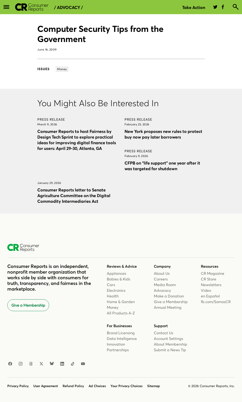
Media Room (165, 284)
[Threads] (31, 364)
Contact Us (163, 332)
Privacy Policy (18, 386)
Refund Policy (73, 386)
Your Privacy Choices (127, 386)
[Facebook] (10, 364)
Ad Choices (97, 386)
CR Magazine (212, 273)
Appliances (116, 273)
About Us (162, 273)
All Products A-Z (121, 313)
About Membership (170, 344)
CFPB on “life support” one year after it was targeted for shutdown (162, 165)
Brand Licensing (121, 332)
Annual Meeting (168, 307)
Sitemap (153, 386)
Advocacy (162, 290)
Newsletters (211, 284)
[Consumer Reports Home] (25, 248)
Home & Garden (121, 301)
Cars (111, 284)
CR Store (208, 279)
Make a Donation (169, 296)
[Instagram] (20, 364)
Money (112, 307)
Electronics (116, 290)
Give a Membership (28, 305)
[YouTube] (83, 364)
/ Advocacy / (68, 7)
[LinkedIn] (62, 364)
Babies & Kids (118, 279)
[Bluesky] (52, 364)
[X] (41, 364)
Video (206, 290)
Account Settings (168, 338)
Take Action (193, 7)
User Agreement (45, 386)
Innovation (116, 344)
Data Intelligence (122, 338)
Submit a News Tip (170, 349)
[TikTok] (72, 364)
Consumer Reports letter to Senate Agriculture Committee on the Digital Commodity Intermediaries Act (73, 195)
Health (113, 296)
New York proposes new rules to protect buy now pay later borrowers (163, 134)
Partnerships (118, 349)
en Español (210, 296)
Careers (161, 279)
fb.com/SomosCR (216, 301)
